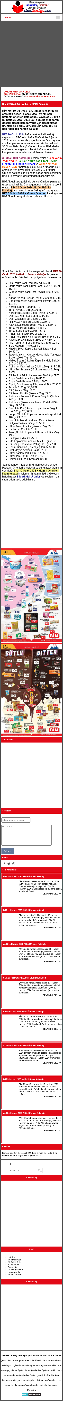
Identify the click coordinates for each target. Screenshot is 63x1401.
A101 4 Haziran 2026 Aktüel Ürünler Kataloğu (24, 1113)
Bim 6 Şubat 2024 (32, 1155)
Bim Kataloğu (16, 1155)
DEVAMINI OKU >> (52, 894)
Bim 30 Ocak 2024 (22, 1153)
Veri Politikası (14, 1259)
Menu (8, 17)
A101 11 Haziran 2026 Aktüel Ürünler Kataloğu (24, 944)
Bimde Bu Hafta (44, 1153)
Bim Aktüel (7, 1153)
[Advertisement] (31, 55)
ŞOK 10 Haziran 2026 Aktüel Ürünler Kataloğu (24, 978)
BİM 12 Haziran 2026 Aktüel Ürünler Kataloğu (24, 910)
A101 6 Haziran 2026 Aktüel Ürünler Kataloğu (24, 1045)
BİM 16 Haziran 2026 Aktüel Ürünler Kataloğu (24, 876)
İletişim (11, 1257)
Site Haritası (52, 1375)
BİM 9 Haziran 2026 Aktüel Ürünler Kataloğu (23, 1012)
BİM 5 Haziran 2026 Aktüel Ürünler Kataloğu (23, 1079)
